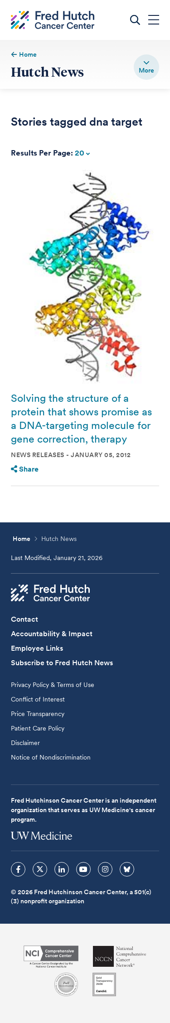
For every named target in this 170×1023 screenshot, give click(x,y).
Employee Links (37, 648)
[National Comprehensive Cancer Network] (119, 956)
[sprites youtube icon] (83, 869)
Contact (24, 619)
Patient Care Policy (37, 728)
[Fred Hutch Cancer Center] (50, 593)
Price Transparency (37, 713)
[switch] (146, 67)
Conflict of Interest (38, 699)
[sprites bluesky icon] (127, 869)
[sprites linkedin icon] (61, 869)
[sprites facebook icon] (18, 869)
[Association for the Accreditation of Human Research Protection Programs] (66, 984)
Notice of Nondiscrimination (51, 757)
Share (25, 469)
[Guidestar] (104, 984)
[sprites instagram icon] (105, 869)
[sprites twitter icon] (40, 869)
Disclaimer (25, 742)
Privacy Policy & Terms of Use (52, 684)
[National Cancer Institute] (51, 956)
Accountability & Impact (51, 633)
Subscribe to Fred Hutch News (62, 662)
